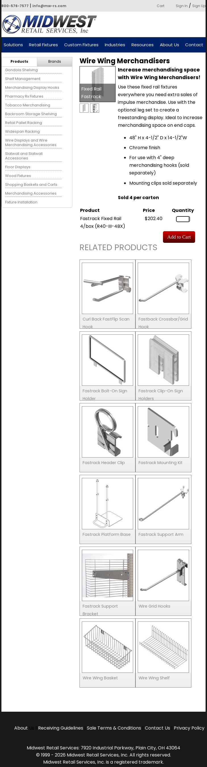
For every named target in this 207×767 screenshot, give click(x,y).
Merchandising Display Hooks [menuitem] (32, 87)
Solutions (13, 45)
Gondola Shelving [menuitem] (21, 70)
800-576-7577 (15, 5)
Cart (160, 5)
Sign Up (199, 5)
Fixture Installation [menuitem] (21, 202)
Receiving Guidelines (60, 728)
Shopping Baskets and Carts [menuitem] (31, 184)
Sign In (182, 5)
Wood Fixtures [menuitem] (18, 175)
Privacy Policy (189, 728)
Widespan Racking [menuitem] (22, 131)
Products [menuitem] (19, 61)
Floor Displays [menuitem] (17, 167)
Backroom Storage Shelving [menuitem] (31, 114)
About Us (169, 45)
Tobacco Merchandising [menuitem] (27, 105)
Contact (194, 45)
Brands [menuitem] (54, 61)
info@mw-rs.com (49, 5)
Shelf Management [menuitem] (22, 78)
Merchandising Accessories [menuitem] (31, 193)
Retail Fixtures (43, 45)
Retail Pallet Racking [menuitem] (23, 122)
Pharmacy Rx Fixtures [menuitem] (24, 96)
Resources (142, 45)
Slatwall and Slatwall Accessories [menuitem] (24, 156)
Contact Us (157, 728)
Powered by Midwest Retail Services (51, 24)
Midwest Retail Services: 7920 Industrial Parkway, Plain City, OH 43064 (103, 748)
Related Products (118, 248)
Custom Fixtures (81, 45)
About (21, 728)
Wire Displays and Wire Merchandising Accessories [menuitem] (31, 143)
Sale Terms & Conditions (114, 728)
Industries (115, 45)
